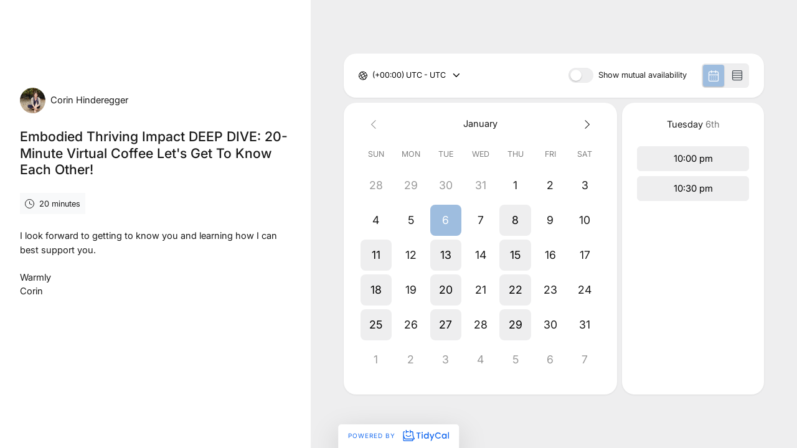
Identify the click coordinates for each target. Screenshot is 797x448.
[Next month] (585, 124)
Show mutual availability (642, 76)
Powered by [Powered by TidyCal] (398, 435)
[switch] (580, 75)
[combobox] (373, 76)
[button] (445, 220)
